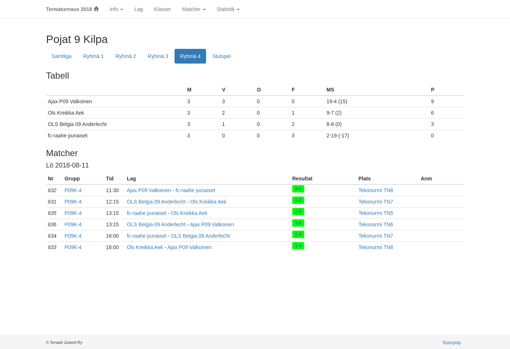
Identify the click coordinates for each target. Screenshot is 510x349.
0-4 (298, 234)
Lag (138, 9)
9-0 (298, 188)
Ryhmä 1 (93, 56)
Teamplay (451, 342)
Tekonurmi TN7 (376, 202)
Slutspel (221, 56)
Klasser (162, 9)
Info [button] (116, 9)
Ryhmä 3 (158, 56)
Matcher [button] (193, 9)
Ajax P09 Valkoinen (149, 190)
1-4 (298, 245)
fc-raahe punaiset (195, 190)
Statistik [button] (228, 9)
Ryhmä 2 (125, 56)
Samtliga (61, 56)
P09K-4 (73, 190)
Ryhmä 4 (190, 56)
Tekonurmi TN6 (376, 224)
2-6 (298, 211)
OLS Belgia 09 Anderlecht (156, 202)
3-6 (298, 223)
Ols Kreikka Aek (208, 202)
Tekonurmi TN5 (376, 213)
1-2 (298, 200)
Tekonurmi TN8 (376, 190)
